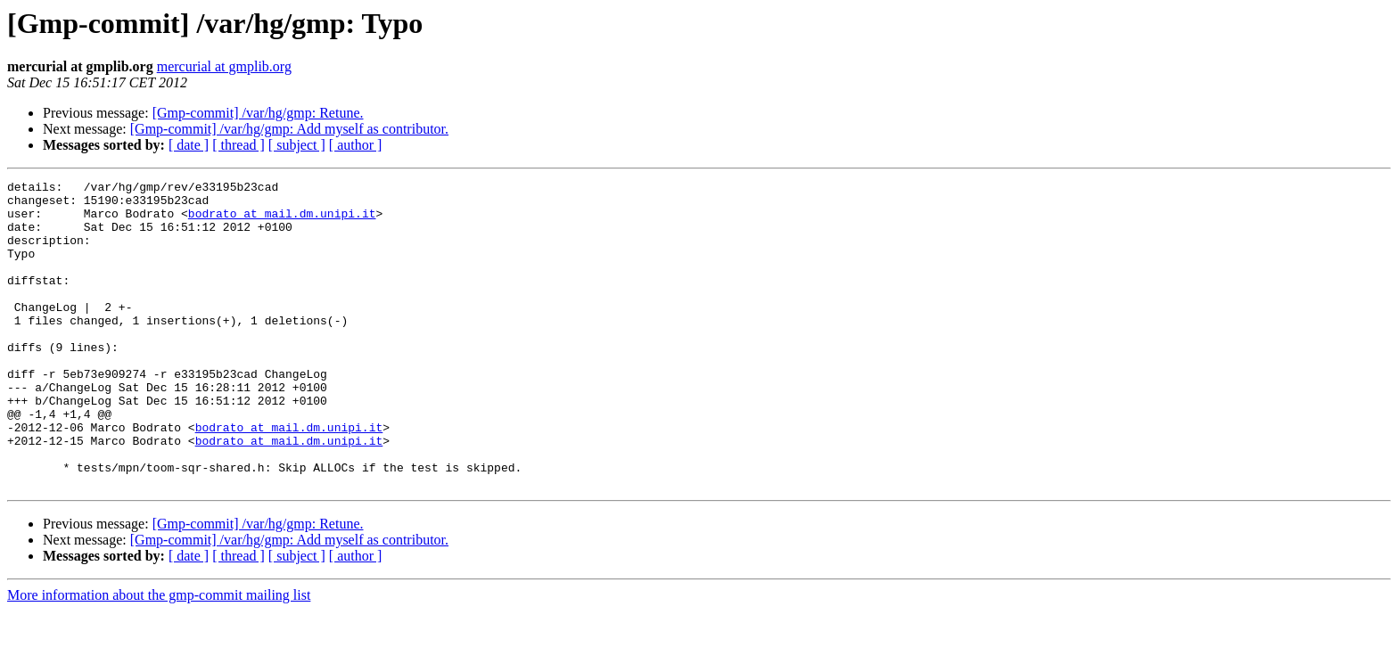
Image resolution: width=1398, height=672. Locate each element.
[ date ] (189, 144)
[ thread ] (238, 144)
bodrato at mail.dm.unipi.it (282, 221)
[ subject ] (296, 144)
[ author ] (355, 144)
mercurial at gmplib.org (224, 66)
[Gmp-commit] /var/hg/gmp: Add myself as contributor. (289, 128)
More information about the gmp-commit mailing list (158, 656)
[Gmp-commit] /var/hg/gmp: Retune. (258, 112)
